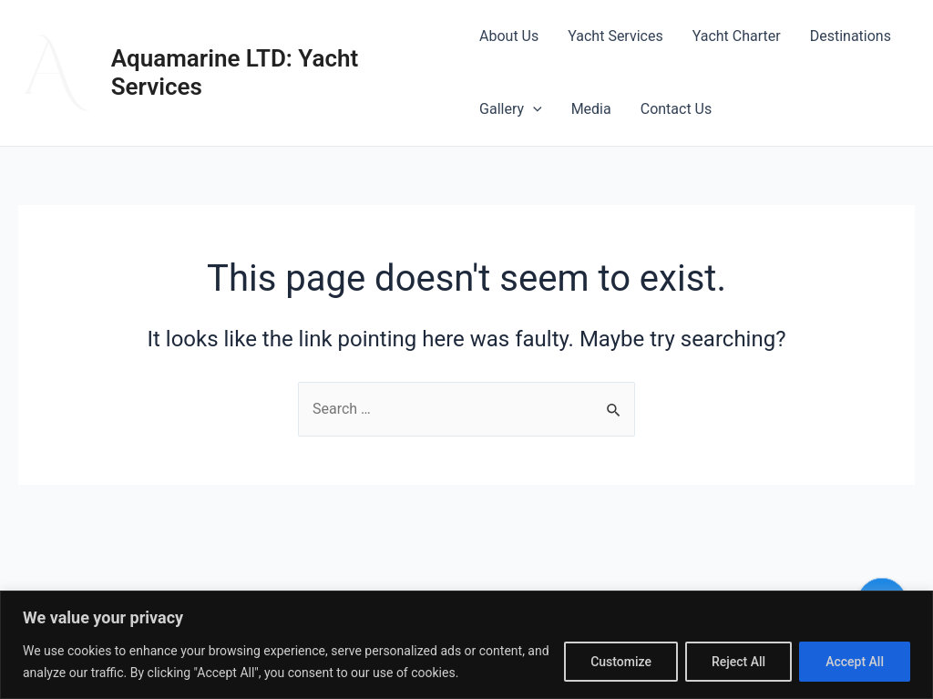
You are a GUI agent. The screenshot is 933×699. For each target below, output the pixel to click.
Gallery (510, 109)
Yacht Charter (736, 36)
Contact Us (677, 109)
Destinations (850, 36)
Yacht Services (615, 36)
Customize (620, 661)
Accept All (854, 661)
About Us (508, 36)
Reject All (738, 661)
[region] (466, 645)
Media (591, 109)
